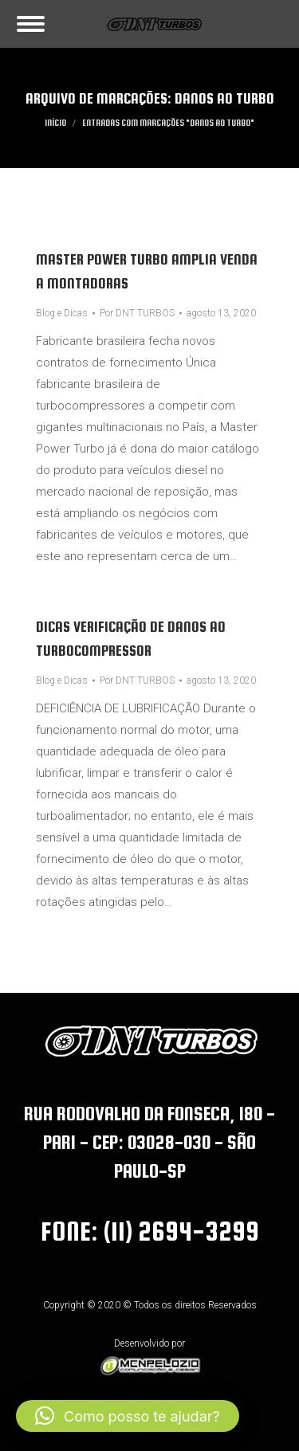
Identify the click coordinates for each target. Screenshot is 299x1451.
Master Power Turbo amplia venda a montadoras (147, 271)
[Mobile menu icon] (30, 24)
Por (137, 313)
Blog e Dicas (62, 313)
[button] (127, 1416)
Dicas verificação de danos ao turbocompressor (131, 638)
